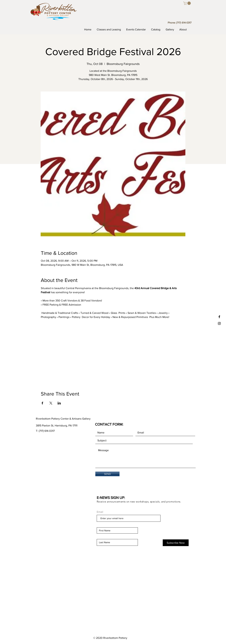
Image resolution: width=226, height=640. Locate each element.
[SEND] (107, 474)
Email (100, 512)
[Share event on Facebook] (42, 403)
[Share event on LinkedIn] (59, 403)
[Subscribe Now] (176, 542)
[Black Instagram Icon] (219, 323)
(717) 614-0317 (184, 22)
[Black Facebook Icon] (219, 317)
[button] (187, 3)
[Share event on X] (50, 403)
